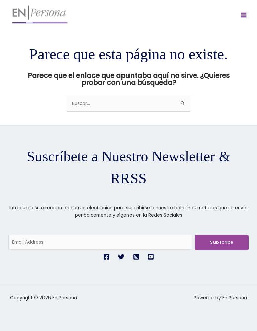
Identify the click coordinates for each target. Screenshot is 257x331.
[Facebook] (106, 257)
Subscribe (222, 242)
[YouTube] (151, 257)
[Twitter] (121, 257)
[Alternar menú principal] (244, 15)
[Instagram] (136, 257)
